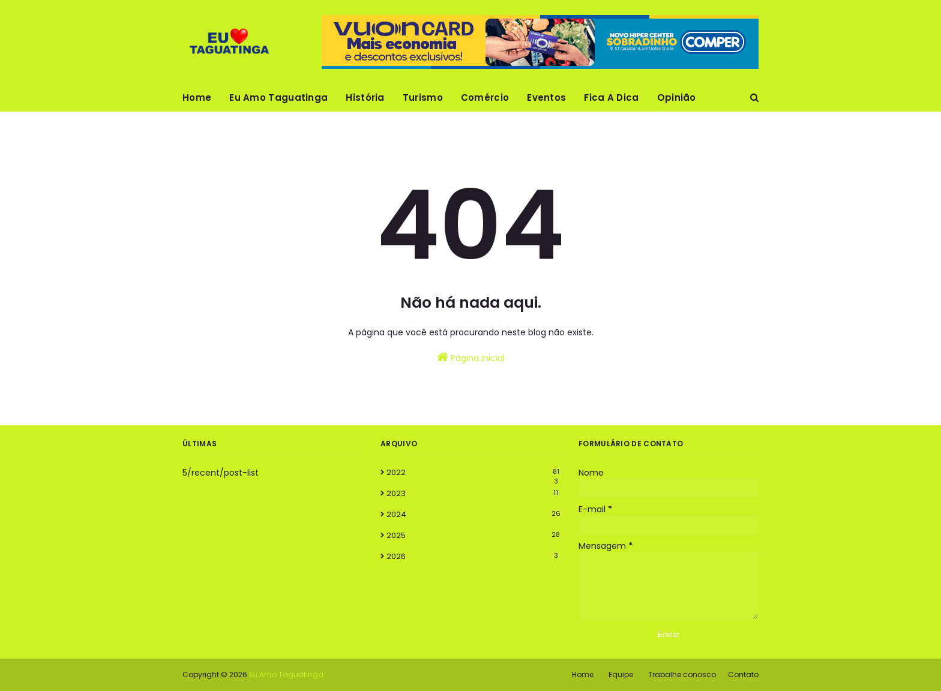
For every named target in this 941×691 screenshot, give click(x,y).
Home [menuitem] (196, 97)
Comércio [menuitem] (485, 97)
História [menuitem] (365, 97)
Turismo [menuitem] (423, 97)
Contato (743, 674)
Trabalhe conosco (682, 674)
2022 (473, 473)
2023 (473, 493)
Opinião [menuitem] (676, 97)
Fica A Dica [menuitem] (611, 97)
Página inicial (471, 357)
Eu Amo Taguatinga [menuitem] (278, 97)
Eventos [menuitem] (546, 97)
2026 (473, 556)
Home (583, 674)
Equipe (621, 674)
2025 (473, 535)
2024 (473, 514)
